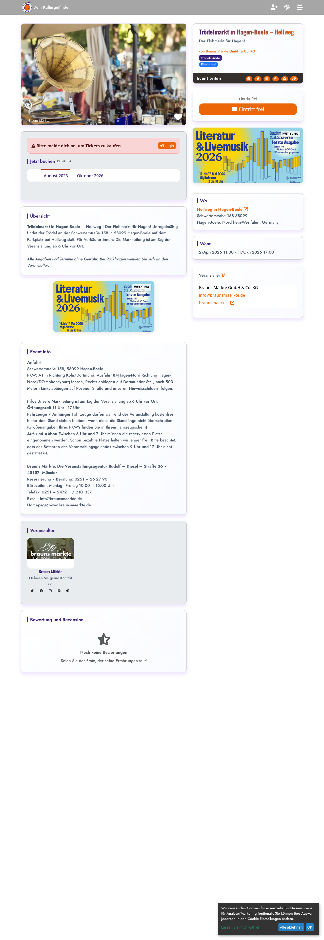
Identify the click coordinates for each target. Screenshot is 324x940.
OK (309, 927)
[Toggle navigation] (300, 7)
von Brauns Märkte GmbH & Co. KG (227, 51)
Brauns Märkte (50, 572)
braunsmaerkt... (216, 303)
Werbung (141, 287)
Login (167, 145)
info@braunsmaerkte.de (222, 295)
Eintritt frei (248, 109)
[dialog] (268, 919)
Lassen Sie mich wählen (240, 927)
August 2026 (56, 176)
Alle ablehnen (291, 927)
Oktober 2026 (90, 176)
